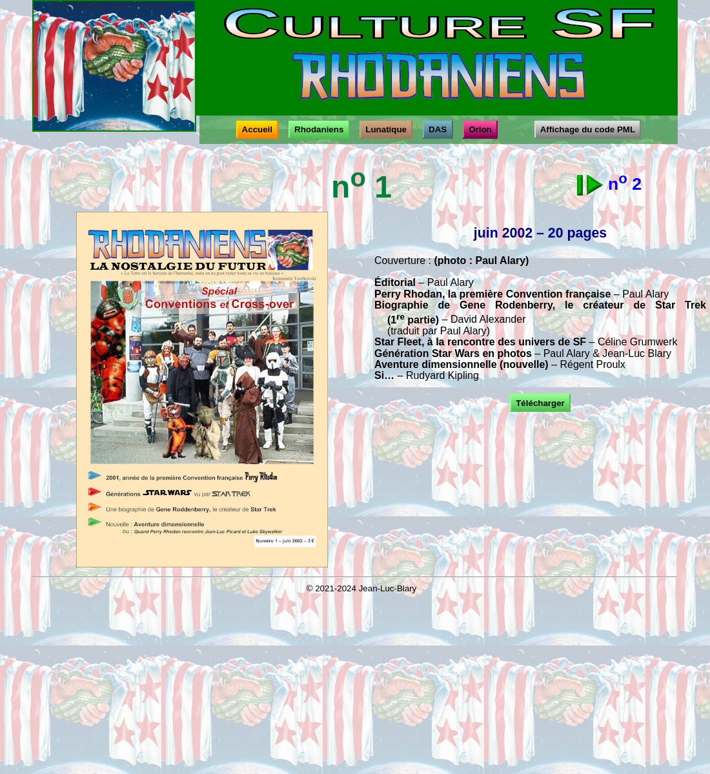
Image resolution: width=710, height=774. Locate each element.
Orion (480, 129)
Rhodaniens (319, 129)
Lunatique (386, 129)
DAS (438, 129)
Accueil (258, 129)
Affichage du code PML (588, 129)
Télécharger (540, 403)
